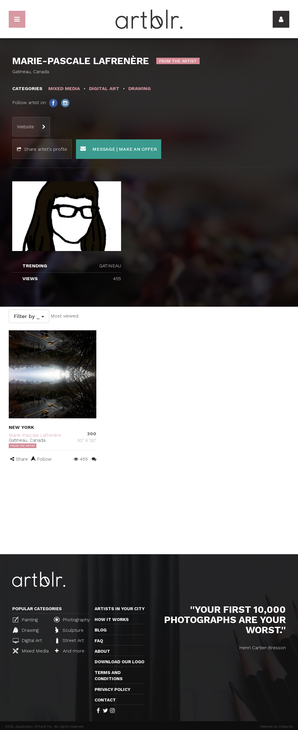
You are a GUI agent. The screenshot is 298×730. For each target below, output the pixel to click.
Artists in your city (120, 608)
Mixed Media (31, 651)
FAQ (99, 640)
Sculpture (69, 630)
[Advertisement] (149, 510)
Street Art (69, 640)
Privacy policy (112, 689)
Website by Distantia (276, 726)
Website (25, 126)
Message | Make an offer (118, 149)
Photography (72, 619)
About (102, 651)
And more (69, 651)
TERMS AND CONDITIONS (109, 675)
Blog (101, 630)
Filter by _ (29, 316)
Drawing (26, 630)
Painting (25, 619)
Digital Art (27, 640)
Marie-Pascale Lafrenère (35, 435)
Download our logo (119, 661)
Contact (105, 700)
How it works (112, 619)
